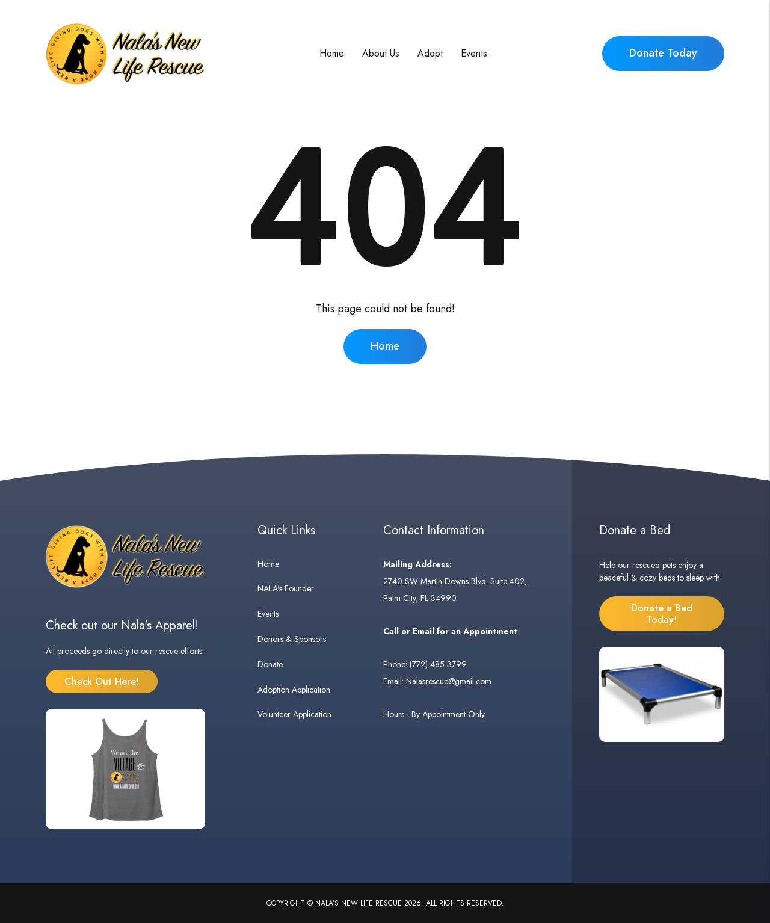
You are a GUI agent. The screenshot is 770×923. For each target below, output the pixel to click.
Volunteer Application (294, 714)
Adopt (430, 53)
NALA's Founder (285, 588)
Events (474, 53)
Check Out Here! (101, 681)
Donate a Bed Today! (661, 613)
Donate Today (663, 53)
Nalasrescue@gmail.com (448, 681)
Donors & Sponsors (291, 639)
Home (331, 53)
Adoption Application (293, 690)
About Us (380, 53)
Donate (270, 664)
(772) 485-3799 (438, 664)
